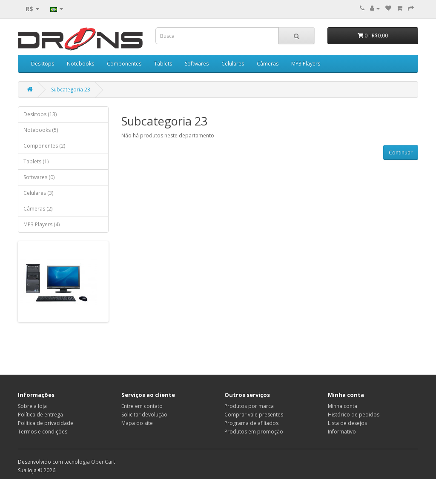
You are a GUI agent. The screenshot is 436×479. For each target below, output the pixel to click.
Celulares (232, 63)
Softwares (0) (38, 177)
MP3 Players (305, 63)
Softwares (197, 63)
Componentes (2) (44, 145)
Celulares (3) (38, 193)
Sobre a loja (32, 406)
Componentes (124, 63)
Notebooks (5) (40, 130)
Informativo (342, 431)
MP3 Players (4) (41, 224)
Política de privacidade (45, 423)
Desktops (42, 63)
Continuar (401, 152)
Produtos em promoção (253, 431)
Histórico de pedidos (353, 414)
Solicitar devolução (144, 414)
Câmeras (267, 63)
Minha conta (342, 406)
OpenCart (103, 461)
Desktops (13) (40, 114)
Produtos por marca (249, 406)
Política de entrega (40, 414)
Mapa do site (137, 423)
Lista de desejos (347, 423)
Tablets (163, 63)
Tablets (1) (36, 161)
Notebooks (80, 63)
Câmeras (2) (37, 208)
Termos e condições (42, 431)
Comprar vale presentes (253, 414)
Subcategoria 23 (70, 89)
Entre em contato (142, 406)
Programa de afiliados (251, 423)
